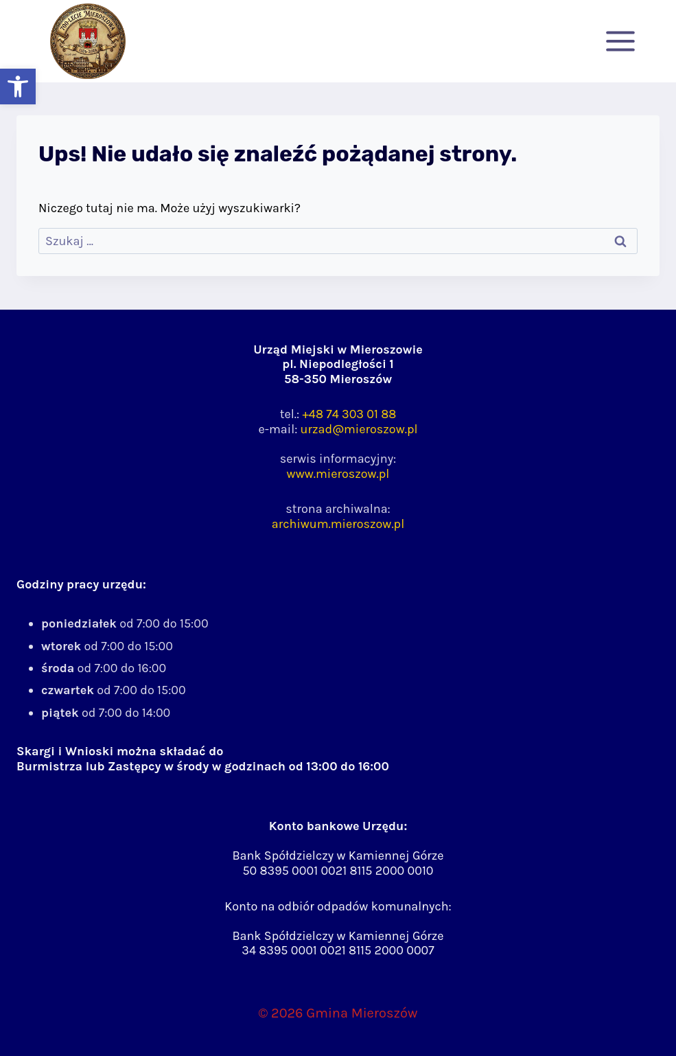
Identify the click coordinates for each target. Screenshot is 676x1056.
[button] (18, 86)
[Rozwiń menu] (620, 41)
